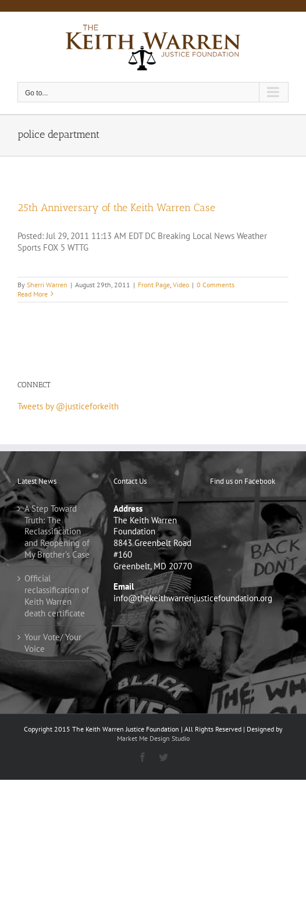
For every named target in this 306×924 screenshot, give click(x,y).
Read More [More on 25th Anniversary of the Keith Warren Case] (32, 294)
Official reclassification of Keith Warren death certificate (56, 596)
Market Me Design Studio (153, 738)
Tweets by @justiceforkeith (68, 406)
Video (181, 284)
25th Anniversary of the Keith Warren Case (116, 207)
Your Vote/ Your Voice (52, 643)
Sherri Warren (47, 284)
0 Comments (215, 284)
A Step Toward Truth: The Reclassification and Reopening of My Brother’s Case (57, 532)
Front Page (154, 284)
